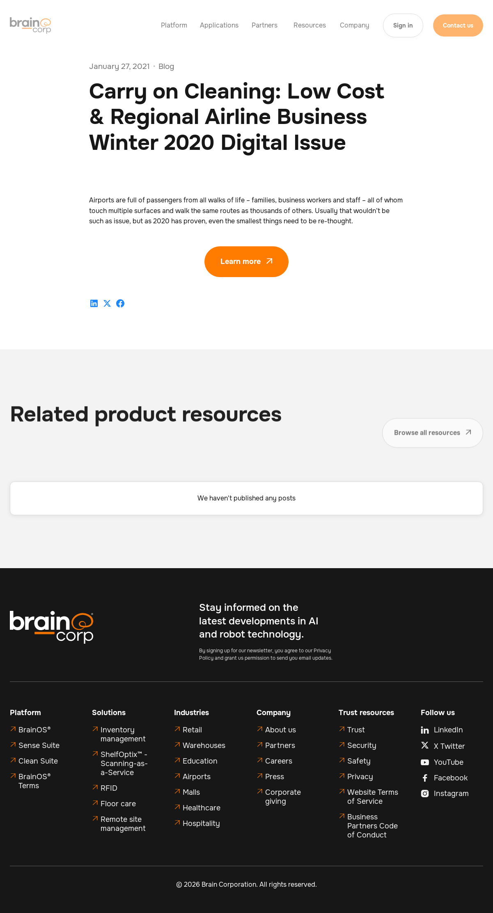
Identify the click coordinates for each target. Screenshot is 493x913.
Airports (197, 776)
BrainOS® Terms (34, 781)
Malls (191, 792)
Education (200, 761)
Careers (278, 761)
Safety (359, 761)
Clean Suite (38, 761)
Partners (280, 745)
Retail (192, 729)
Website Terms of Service (372, 797)
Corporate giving (283, 797)
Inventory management (123, 734)
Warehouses (204, 745)
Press (274, 776)
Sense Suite (39, 745)
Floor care (118, 803)
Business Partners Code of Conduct (372, 826)
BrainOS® (34, 729)
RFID (109, 788)
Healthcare (201, 807)
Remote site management (123, 824)
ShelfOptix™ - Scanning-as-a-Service (124, 763)
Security (361, 745)
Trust (356, 729)
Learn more (246, 261)
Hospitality (201, 823)
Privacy (360, 776)
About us (280, 729)
